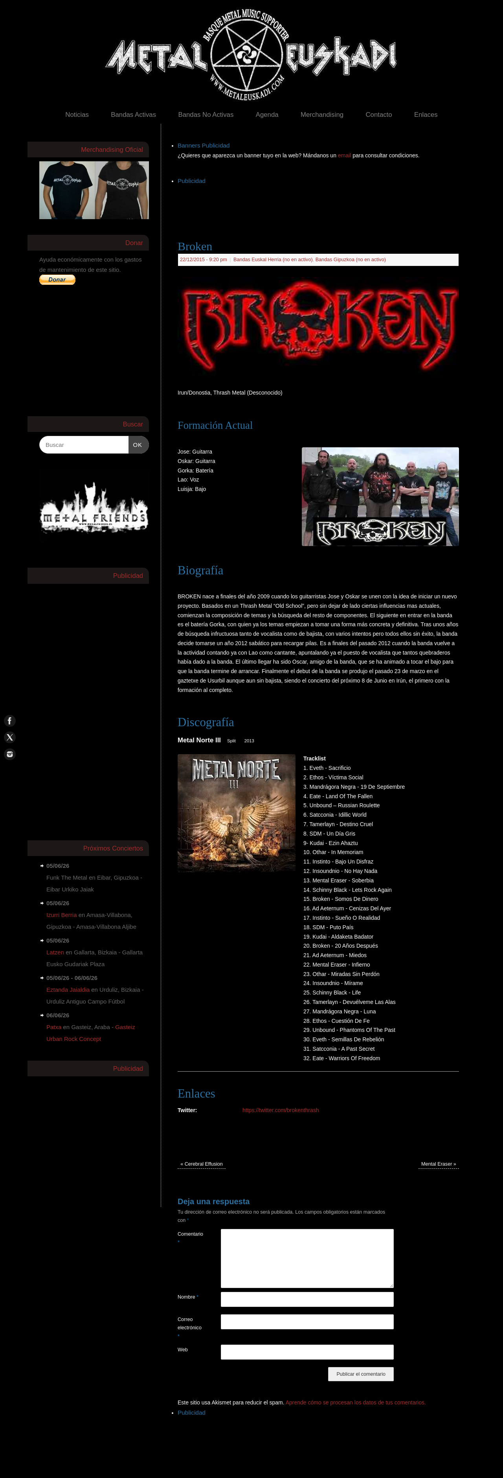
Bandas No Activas (205, 114)
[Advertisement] (321, 204)
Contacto (378, 114)
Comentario (188, 1238)
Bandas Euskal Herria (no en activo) (273, 259)
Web (183, 1350)
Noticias (77, 114)
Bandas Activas (133, 114)
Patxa (53, 1027)
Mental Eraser (438, 1164)
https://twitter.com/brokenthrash (280, 1110)
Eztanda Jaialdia (68, 989)
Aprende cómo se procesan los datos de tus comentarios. (356, 1402)
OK (136, 443)
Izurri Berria (61, 915)
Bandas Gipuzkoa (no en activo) (351, 259)
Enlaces (426, 114)
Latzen (55, 952)
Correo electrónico (188, 1328)
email (345, 155)
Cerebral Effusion (201, 1164)
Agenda (267, 114)
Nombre (188, 1297)
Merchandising (322, 114)
